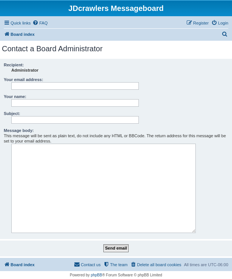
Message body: (19, 130)
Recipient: (14, 65)
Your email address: (23, 79)
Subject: (12, 113)
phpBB (96, 275)
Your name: (15, 96)
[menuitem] (40, 23)
